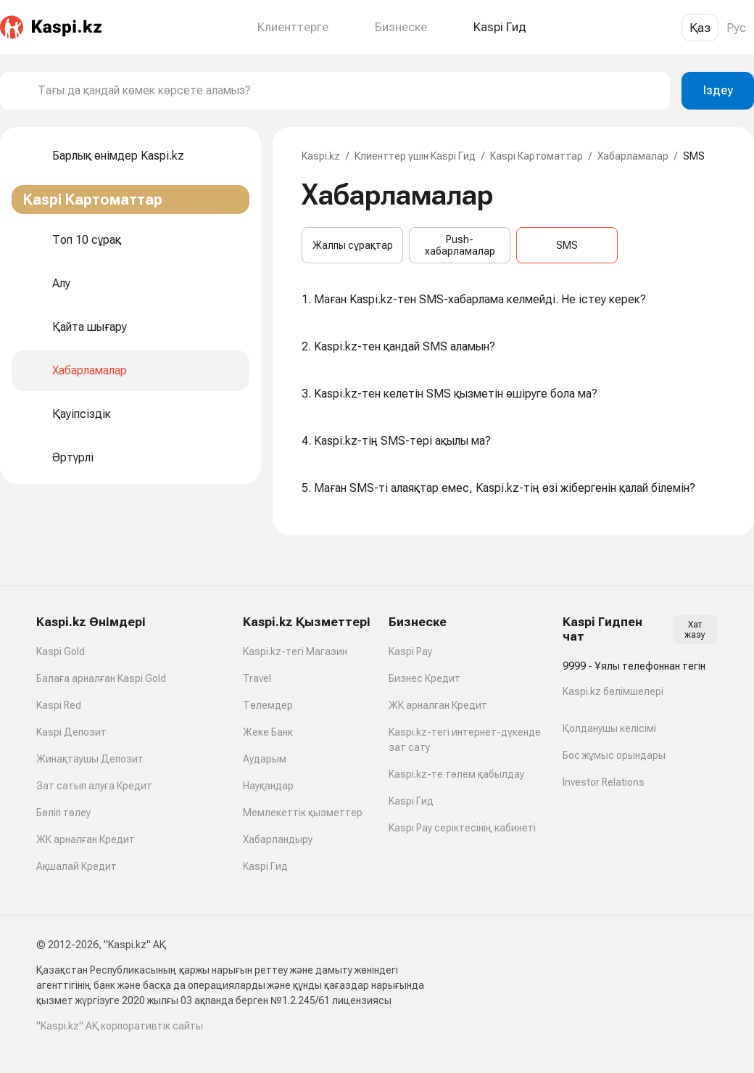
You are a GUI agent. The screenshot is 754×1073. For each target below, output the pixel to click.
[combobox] (348, 90)
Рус (736, 27)
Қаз (699, 27)
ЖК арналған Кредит (85, 839)
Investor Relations (604, 782)
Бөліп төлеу (63, 812)
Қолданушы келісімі (609, 728)
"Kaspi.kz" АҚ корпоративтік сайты (119, 1026)
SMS (567, 245)
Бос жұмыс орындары (614, 755)
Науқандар (268, 786)
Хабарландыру (277, 839)
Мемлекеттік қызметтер (302, 812)
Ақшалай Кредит (76, 866)
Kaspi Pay (410, 651)
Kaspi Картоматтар (536, 156)
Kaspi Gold (60, 651)
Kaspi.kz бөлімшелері (613, 691)
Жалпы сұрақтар (352, 245)
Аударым (264, 759)
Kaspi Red (58, 705)
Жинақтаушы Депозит (90, 759)
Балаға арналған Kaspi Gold (101, 678)
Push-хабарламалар (460, 245)
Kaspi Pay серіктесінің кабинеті (462, 828)
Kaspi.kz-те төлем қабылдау (456, 774)
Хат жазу (694, 630)
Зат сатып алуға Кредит (94, 786)
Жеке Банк (268, 732)
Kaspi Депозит (71, 732)
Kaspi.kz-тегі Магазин (295, 651)
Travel (257, 678)
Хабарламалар (632, 156)
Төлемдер (268, 705)
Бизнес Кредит (424, 678)
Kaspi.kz (321, 156)
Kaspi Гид (265, 866)
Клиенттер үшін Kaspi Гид (415, 156)
